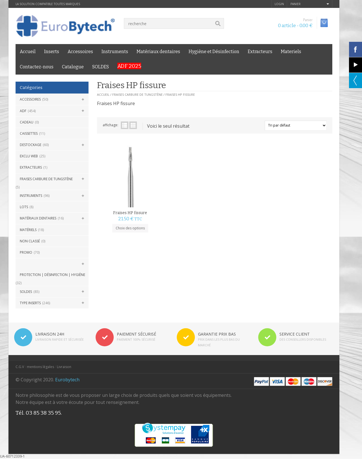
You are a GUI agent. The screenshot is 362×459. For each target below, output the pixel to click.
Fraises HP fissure (126, 205)
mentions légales (40, 366)
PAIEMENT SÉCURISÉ (136, 334)
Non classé (30, 241)
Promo (26, 252)
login (279, 4)
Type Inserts (30, 303)
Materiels (291, 51)
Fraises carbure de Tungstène (46, 179)
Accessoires (80, 51)
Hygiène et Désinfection (214, 51)
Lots (24, 207)
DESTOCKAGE (30, 144)
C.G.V (20, 366)
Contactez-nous (36, 66)
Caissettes (29, 133)
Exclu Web (29, 156)
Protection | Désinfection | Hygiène (52, 274)
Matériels (28, 229)
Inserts (51, 51)
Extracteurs (260, 51)
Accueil (28, 51)
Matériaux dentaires (158, 51)
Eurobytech (67, 380)
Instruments (115, 51)
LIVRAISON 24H (49, 334)
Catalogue (73, 66)
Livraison (64, 366)
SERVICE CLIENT (294, 334)
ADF (23, 110)
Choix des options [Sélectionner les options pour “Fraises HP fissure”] (126, 220)
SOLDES (100, 66)
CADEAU (26, 122)
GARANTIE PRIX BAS (217, 334)
